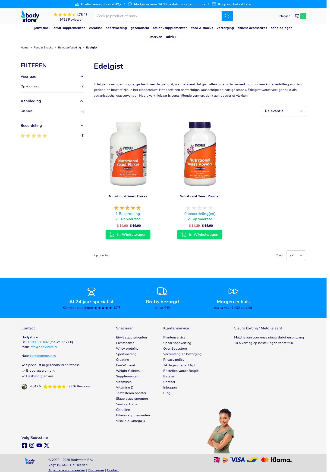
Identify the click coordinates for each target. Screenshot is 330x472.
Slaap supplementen (132, 398)
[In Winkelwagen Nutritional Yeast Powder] (199, 234)
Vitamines (124, 382)
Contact (169, 382)
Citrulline (123, 410)
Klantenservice (174, 337)
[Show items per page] (296, 255)
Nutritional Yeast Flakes (128, 196)
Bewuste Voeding (69, 47)
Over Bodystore (175, 348)
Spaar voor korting (177, 343)
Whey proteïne (127, 348)
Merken (156, 37)
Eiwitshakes (125, 343)
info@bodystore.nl (43, 347)
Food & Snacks (43, 47)
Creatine (122, 359)
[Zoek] (227, 16)
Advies (171, 37)
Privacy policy (173, 359)
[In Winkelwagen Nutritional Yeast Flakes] (128, 234)
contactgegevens (43, 356)
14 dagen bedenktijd (179, 365)
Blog (166, 393)
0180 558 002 (38, 342)
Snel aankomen (127, 404)
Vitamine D (124, 387)
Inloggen (170, 387)
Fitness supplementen (133, 415)
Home (24, 47)
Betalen (169, 376)
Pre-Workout (125, 365)
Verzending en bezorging (182, 354)
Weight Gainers (128, 371)
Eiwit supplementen (131, 337)
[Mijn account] (284, 16)
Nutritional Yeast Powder (200, 196)
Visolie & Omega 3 (130, 421)
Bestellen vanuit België (181, 371)
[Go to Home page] (30, 16)
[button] (53, 65)
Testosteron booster (131, 393)
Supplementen (127, 376)
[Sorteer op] (284, 111)
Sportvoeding (126, 354)
